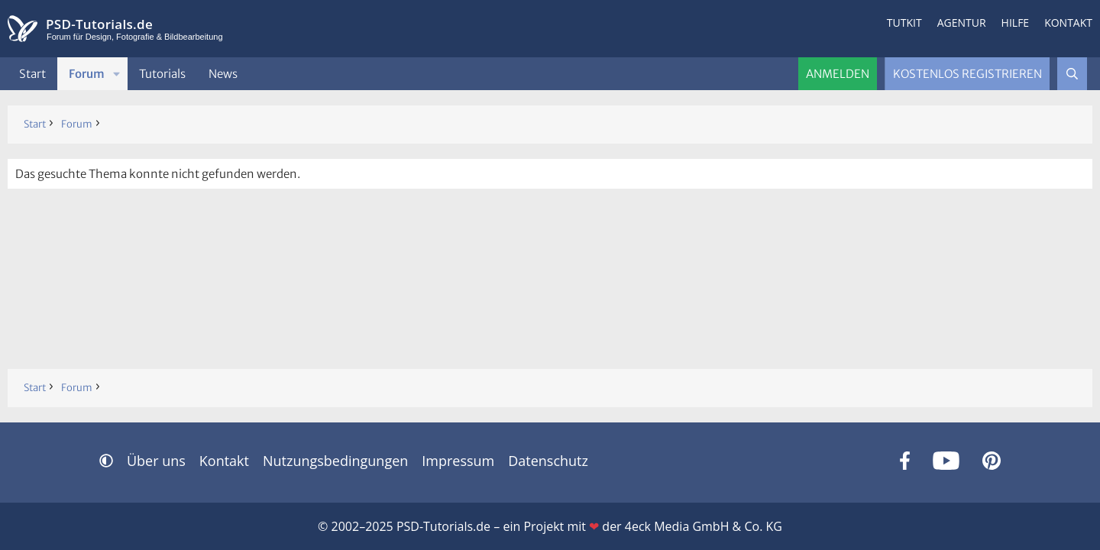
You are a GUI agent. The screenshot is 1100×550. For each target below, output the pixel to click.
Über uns (156, 460)
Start (32, 73)
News (223, 73)
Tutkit (904, 22)
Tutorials (162, 73)
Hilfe (1015, 22)
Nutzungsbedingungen (335, 460)
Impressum (458, 460)
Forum (87, 73)
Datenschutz (548, 460)
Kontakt (1068, 22)
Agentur (961, 22)
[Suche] (1072, 73)
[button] (117, 73)
